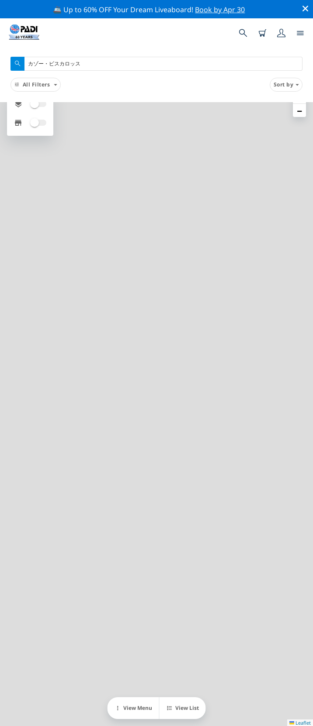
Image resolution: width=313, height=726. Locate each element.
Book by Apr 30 (220, 9)
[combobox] (156, 64)
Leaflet (300, 722)
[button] (299, 110)
